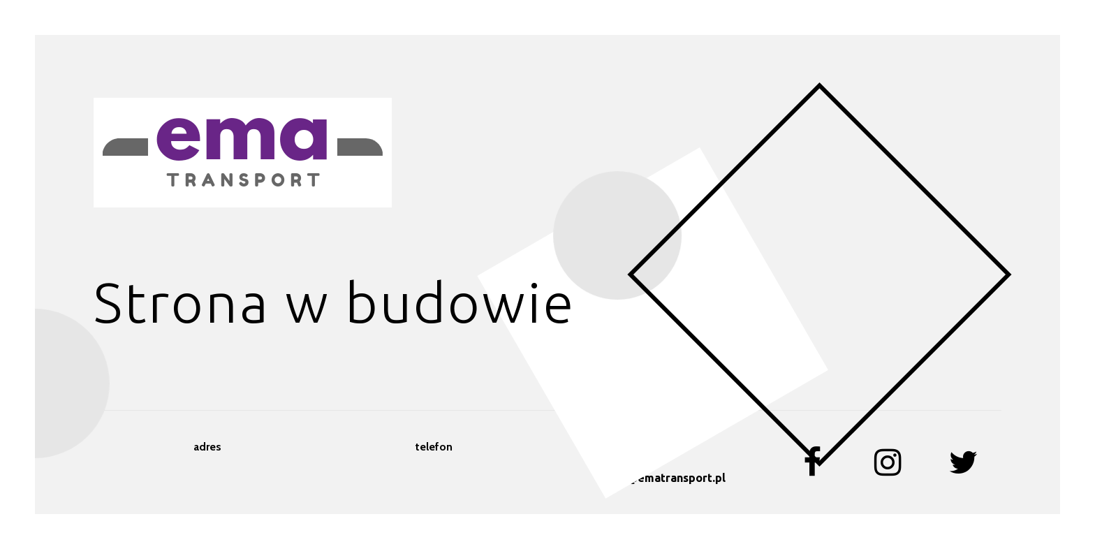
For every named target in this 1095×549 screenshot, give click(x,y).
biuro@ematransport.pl (661, 477)
